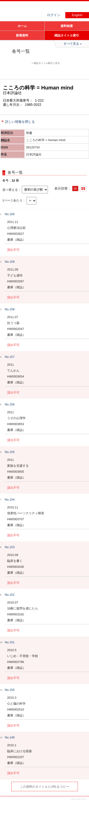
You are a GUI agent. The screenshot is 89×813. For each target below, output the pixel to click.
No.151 (9, 642)
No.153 (9, 547)
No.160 (9, 214)
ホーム (22, 26)
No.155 (9, 452)
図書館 (35, 8)
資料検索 (67, 26)
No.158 (9, 309)
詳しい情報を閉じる (20, 122)
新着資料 (22, 35)
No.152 (9, 594)
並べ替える (10, 189)
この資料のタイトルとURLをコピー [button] (44, 786)
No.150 (9, 690)
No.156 (9, 404)
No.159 (9, 261)
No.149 (9, 737)
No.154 (9, 499)
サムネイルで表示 (83, 188)
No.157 (9, 357)
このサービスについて (78, 799)
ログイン (53, 15)
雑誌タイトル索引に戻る (47, 63)
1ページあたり (12, 200)
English (77, 15)
